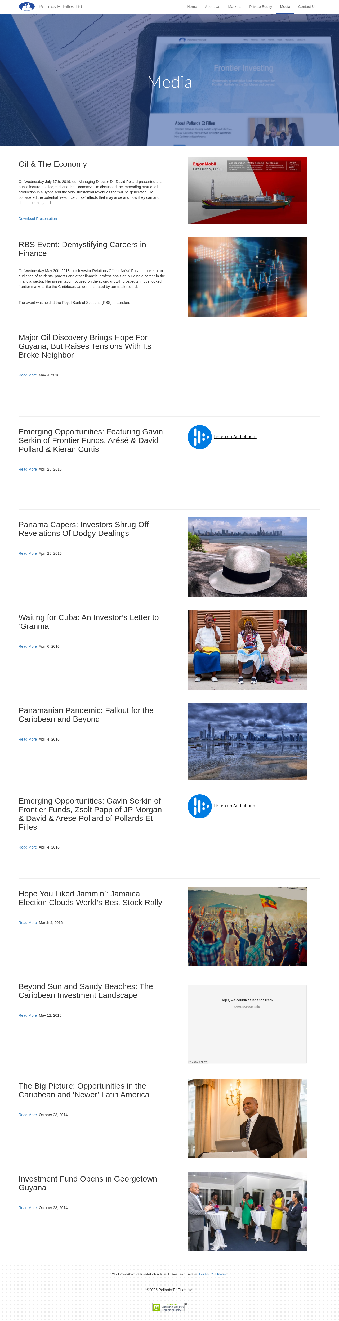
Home (192, 6)
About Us (212, 6)
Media (285, 6)
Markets (234, 6)
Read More (28, 375)
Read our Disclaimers (212, 1274)
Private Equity (260, 6)
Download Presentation (38, 219)
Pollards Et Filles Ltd (60, 6)
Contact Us (307, 6)
